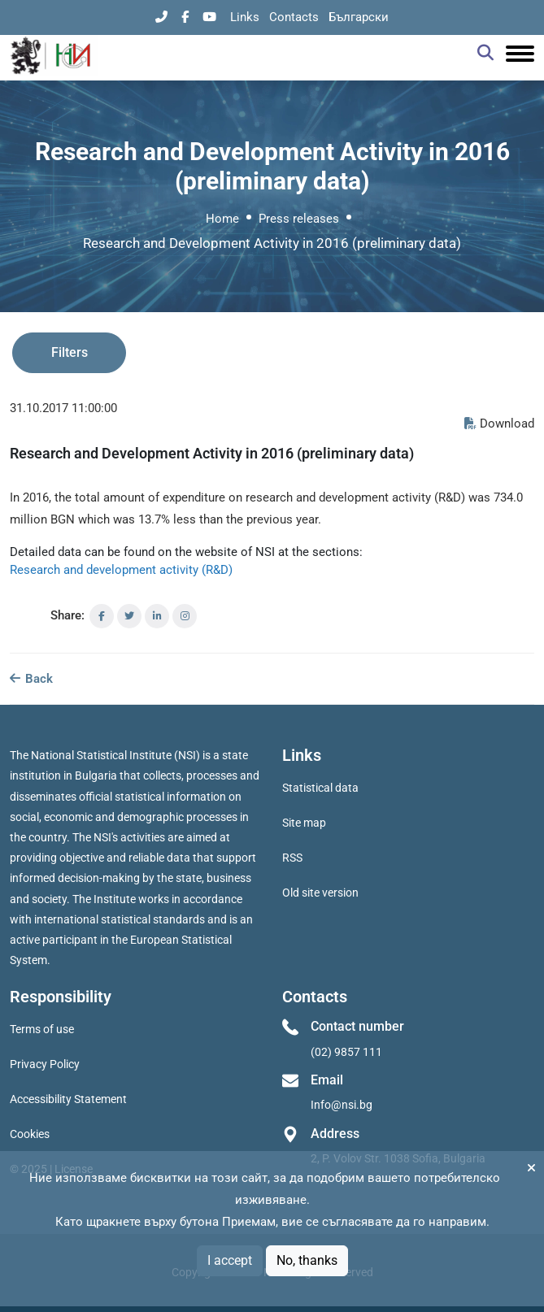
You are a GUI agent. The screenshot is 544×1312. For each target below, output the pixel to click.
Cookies (30, 1133)
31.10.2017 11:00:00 (63, 408)
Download (499, 423)
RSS (292, 857)
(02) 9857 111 (346, 1051)
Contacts (294, 17)
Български (359, 17)
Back (31, 678)
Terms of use (42, 1029)
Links (244, 17)
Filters (69, 352)
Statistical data (320, 787)
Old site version (320, 892)
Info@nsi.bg (341, 1104)
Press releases (299, 218)
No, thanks (306, 1260)
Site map (304, 822)
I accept (229, 1260)
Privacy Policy (45, 1064)
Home (222, 218)
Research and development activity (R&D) (121, 570)
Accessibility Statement (68, 1099)
